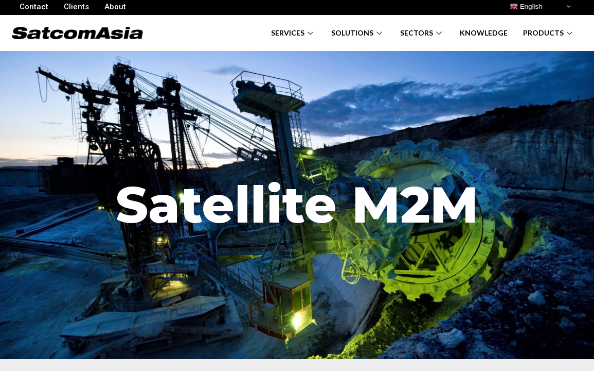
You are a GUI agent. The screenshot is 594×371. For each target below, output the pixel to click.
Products (549, 32)
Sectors (422, 32)
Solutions (358, 32)
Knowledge (484, 32)
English (526, 7)
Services (293, 32)
